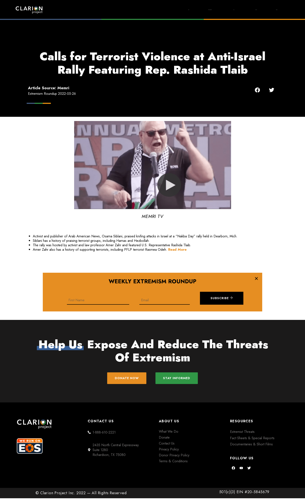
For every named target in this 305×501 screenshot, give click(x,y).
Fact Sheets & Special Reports (252, 440)
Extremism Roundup (165, 9)
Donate (271, 9)
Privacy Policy (169, 451)
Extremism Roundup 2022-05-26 (52, 93)
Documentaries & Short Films (251, 447)
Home (124, 9)
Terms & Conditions (173, 463)
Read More (177, 249)
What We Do (168, 434)
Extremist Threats (242, 434)
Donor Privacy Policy (174, 457)
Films (207, 9)
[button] (257, 90)
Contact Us (167, 446)
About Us (238, 9)
